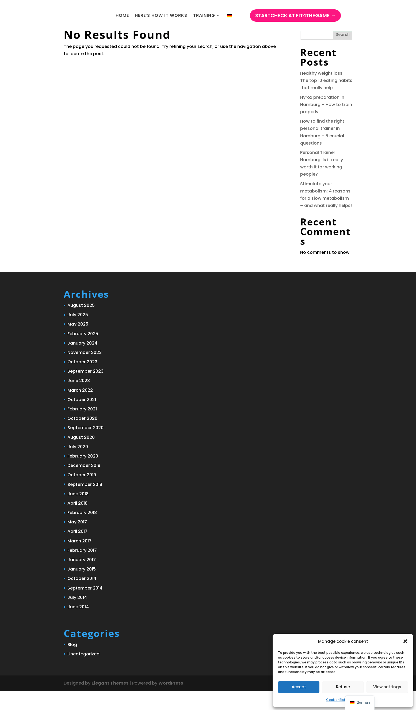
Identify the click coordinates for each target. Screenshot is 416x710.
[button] (405, 641)
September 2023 (85, 390)
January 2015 (81, 588)
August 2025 (81, 324)
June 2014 (78, 626)
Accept (299, 687)
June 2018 (78, 513)
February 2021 (82, 428)
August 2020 (81, 456)
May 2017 (77, 541)
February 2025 (82, 353)
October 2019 (81, 494)
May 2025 (77, 343)
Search (343, 53)
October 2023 (82, 381)
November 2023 (84, 371)
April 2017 (77, 550)
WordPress (170, 702)
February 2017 (82, 569)
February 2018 (82, 531)
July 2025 (77, 334)
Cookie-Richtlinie (340, 699)
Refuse (343, 687)
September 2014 (84, 607)
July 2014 (77, 616)
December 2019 (83, 484)
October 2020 (82, 437)
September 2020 (85, 447)
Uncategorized (83, 673)
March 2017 (79, 560)
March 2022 (80, 409)
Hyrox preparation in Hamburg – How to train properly (326, 123)
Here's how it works (161, 16)
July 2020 (77, 466)
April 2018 (77, 522)
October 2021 (81, 419)
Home (122, 16)
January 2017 (81, 579)
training (204, 16)
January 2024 (82, 362)
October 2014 (81, 597)
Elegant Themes (109, 702)
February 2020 (82, 475)
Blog (72, 663)
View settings (387, 687)
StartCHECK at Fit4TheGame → (295, 16)
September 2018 (84, 503)
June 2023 (78, 399)
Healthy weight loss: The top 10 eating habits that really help (326, 99)
